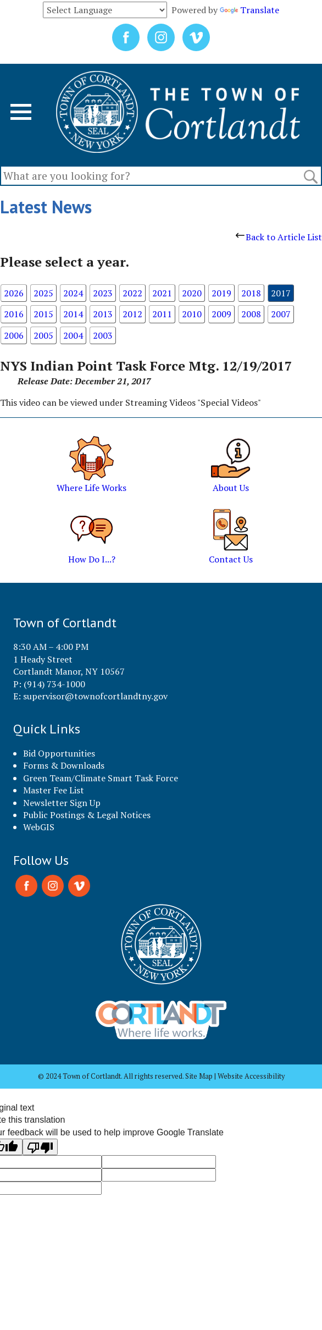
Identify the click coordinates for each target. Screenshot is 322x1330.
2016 (14, 314)
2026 (14, 293)
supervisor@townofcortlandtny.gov (95, 696)
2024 (73, 293)
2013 (103, 314)
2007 (281, 314)
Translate (249, 10)
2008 (251, 314)
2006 (14, 335)
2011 (162, 314)
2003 (103, 335)
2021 (162, 293)
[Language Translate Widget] (105, 10)
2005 (43, 335)
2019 (221, 293)
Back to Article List (279, 237)
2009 (221, 314)
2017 (281, 293)
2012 (132, 314)
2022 (132, 293)
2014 (73, 314)
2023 (103, 293)
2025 (43, 293)
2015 (43, 314)
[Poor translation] (40, 1147)
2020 (192, 293)
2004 (73, 335)
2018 (251, 293)
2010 (192, 314)
